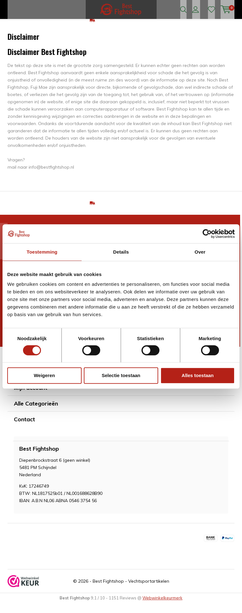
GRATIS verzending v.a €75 (125, 30)
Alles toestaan (198, 375)
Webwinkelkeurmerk (162, 607)
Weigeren (44, 375)
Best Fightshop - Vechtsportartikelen (131, 590)
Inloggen (195, 9)
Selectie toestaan (121, 375)
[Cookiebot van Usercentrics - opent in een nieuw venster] (207, 233)
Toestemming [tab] (42, 252)
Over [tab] (199, 252)
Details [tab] (121, 252)
